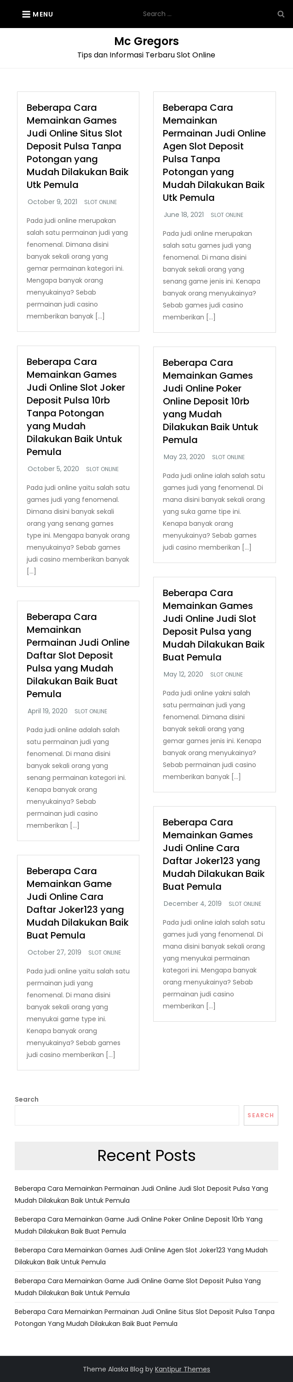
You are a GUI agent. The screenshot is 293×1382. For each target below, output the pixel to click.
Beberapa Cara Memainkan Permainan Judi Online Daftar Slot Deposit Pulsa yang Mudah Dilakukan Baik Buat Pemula (78, 655)
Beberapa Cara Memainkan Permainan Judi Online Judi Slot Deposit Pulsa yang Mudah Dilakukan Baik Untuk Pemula (141, 1194)
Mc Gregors (146, 41)
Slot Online (100, 202)
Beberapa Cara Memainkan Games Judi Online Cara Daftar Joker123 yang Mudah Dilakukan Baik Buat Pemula (214, 854)
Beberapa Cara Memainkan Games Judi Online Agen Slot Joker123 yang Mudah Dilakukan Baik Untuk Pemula (141, 1256)
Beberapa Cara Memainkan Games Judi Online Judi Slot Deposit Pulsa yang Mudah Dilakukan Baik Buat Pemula (214, 625)
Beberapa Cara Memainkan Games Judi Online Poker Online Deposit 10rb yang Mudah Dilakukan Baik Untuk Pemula (211, 401)
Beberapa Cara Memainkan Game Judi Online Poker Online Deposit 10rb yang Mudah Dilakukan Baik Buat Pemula (139, 1225)
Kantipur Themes (182, 1369)
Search (27, 1099)
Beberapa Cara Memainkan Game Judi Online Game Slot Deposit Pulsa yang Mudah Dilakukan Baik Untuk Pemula (138, 1286)
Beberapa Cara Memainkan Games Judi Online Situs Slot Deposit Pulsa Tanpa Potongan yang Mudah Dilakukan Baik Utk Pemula (78, 146)
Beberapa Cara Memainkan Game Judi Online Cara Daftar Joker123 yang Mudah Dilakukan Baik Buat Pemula (78, 903)
